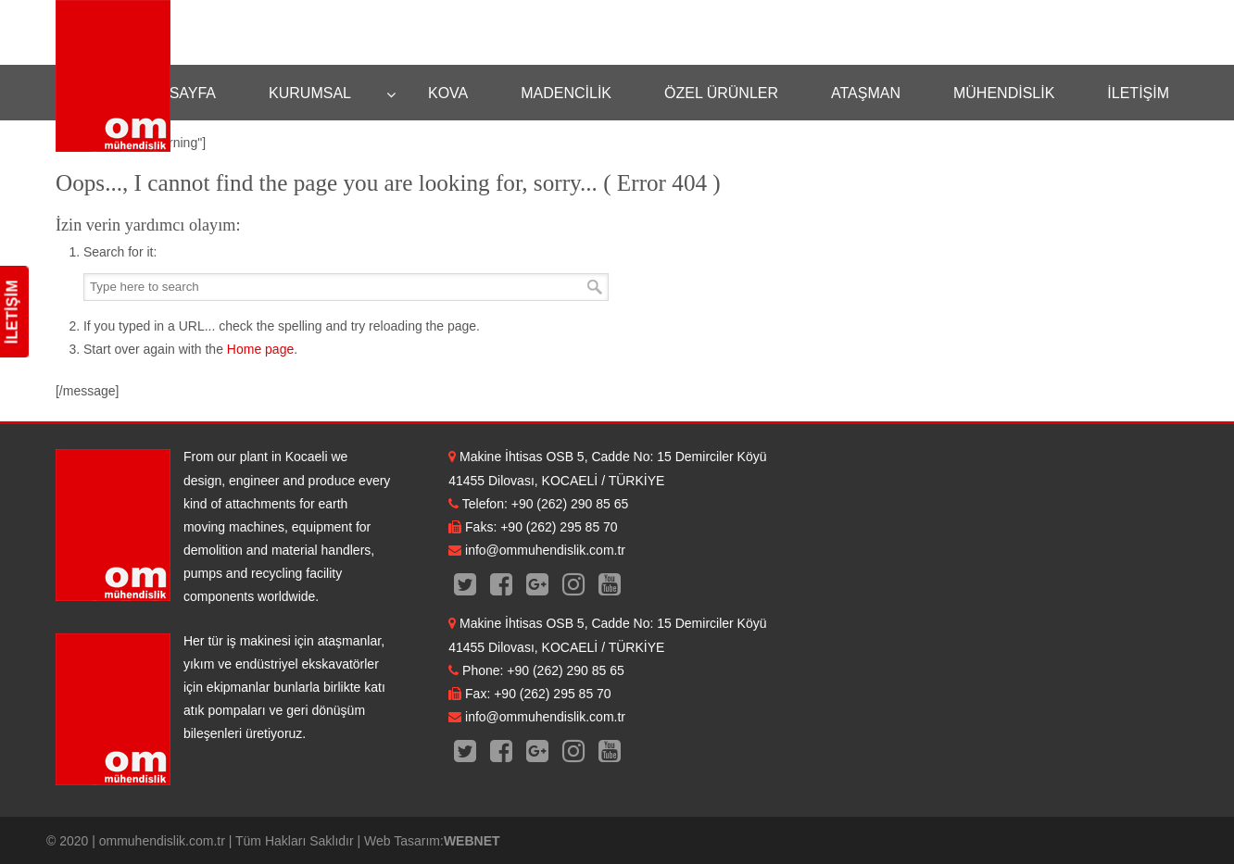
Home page (260, 349)
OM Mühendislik (113, 76)
